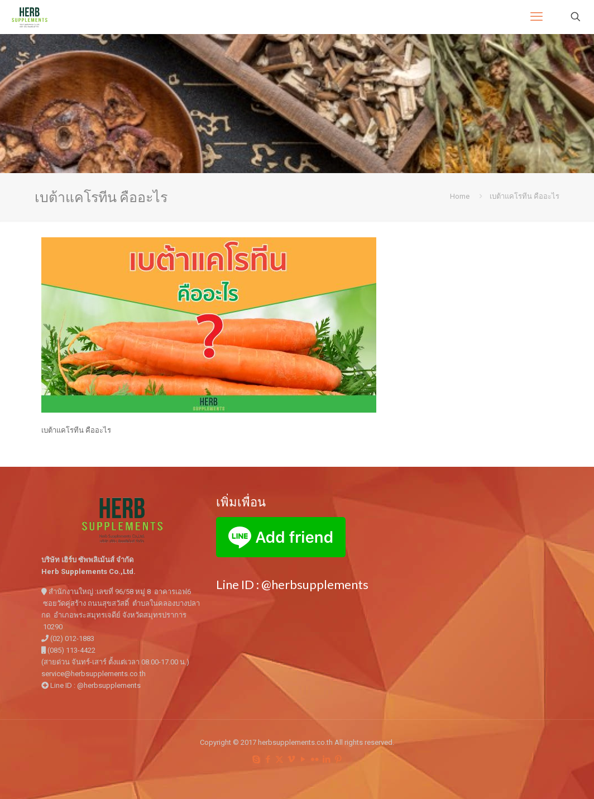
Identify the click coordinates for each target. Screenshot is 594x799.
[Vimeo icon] (291, 759)
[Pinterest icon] (338, 759)
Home (460, 196)
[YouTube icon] (303, 759)
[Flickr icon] (314, 759)
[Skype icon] (256, 759)
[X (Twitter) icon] (279, 759)
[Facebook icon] (268, 759)
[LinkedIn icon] (326, 759)
